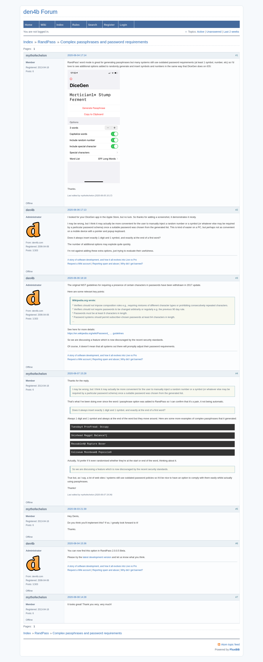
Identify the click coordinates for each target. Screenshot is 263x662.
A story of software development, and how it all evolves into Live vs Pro (102, 260)
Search (92, 24)
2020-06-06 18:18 (77, 278)
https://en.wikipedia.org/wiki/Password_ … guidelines (96, 333)
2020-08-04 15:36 (77, 543)
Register (109, 24)
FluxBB (235, 649)
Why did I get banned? (132, 263)
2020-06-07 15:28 (77, 373)
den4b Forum (40, 12)
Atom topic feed (230, 644)
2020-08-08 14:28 (77, 597)
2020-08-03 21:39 (77, 508)
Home (28, 24)
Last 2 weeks (231, 31)
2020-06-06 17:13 (77, 209)
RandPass (46, 42)
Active (200, 31)
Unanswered (213, 31)
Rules (76, 24)
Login (123, 24)
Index (60, 24)
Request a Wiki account (79, 263)
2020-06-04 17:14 (77, 55)
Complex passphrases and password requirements (104, 42)
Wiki (43, 24)
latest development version (97, 557)
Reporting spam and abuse (106, 263)
